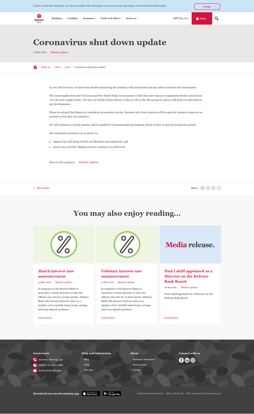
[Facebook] (181, 360)
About (134, 353)
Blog (86, 359)
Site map (88, 370)
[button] (58, 19)
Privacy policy (140, 365)
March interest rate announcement (56, 274)
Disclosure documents (144, 359)
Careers (137, 370)
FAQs (87, 365)
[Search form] (216, 19)
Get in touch (41, 353)
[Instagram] (190, 360)
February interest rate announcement (121, 274)
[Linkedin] (185, 360)
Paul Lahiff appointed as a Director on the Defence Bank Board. (188, 276)
